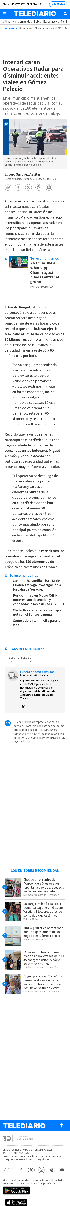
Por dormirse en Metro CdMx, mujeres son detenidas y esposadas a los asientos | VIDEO (38, 600)
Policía (37, 22)
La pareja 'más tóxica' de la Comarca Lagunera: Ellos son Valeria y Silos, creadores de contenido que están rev (43, 910)
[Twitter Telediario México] (31, 1170)
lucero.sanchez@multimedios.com (37, 675)
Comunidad (25, 22)
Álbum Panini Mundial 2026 (48, 28)
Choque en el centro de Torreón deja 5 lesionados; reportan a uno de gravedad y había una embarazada (43, 885)
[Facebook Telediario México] (21, 1170)
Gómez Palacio (21, 658)
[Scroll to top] (61, 1125)
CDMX (6, 4)
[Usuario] (65, 13)
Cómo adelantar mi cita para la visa (36, 623)
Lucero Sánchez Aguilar (22, 174)
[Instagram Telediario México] (41, 1170)
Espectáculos (51, 22)
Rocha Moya (25, 28)
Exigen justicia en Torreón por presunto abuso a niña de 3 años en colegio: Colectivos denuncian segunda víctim (44, 982)
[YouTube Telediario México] (62, 1170)
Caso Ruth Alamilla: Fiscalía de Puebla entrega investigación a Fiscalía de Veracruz (37, 585)
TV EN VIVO (59, 4)
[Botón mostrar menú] (5, 14)
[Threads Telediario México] (52, 1170)
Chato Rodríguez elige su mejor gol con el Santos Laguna (37, 612)
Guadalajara (35, 4)
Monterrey (18, 4)
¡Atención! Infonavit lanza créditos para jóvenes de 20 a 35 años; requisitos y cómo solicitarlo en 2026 (43, 958)
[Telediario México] (35, 14)
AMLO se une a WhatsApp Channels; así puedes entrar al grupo (44, 272)
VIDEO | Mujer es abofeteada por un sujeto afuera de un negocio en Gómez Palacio (43, 932)
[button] (8, 187)
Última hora (9, 22)
